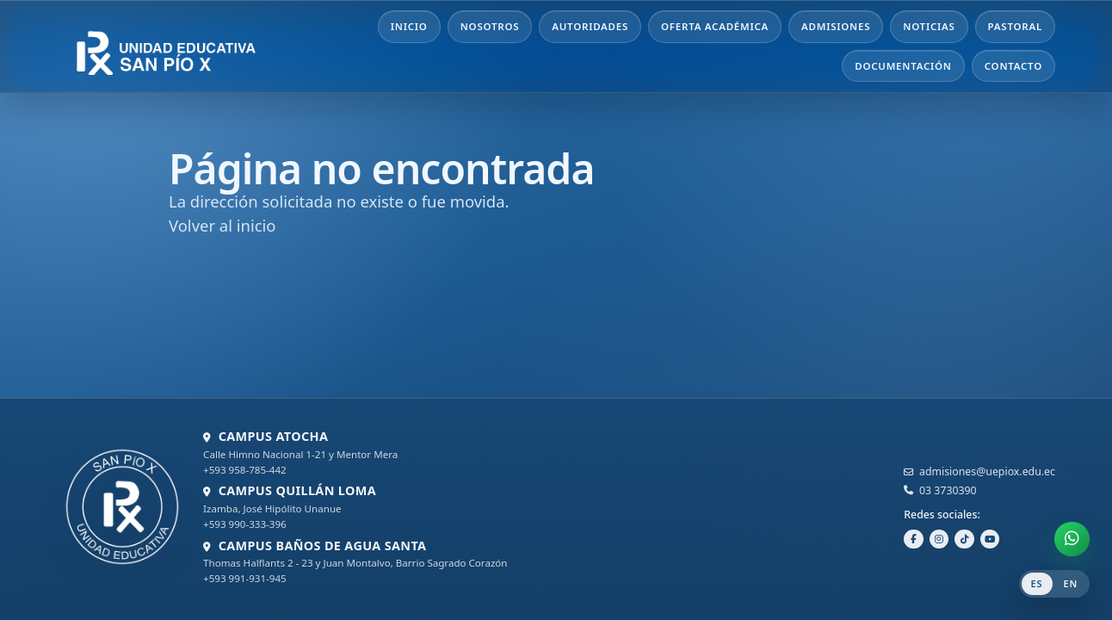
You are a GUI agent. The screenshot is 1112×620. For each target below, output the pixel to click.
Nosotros (490, 26)
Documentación (903, 65)
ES (1037, 583)
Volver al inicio (222, 225)
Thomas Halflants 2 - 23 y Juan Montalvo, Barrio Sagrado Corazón (355, 562)
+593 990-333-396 (245, 524)
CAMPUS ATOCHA (274, 436)
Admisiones (835, 26)
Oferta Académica (715, 26)
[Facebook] (914, 539)
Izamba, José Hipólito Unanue (272, 508)
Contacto (1013, 65)
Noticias (928, 26)
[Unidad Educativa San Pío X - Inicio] (187, 46)
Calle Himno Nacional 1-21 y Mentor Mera (300, 454)
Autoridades (590, 26)
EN (1071, 583)
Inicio (409, 26)
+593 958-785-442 (245, 469)
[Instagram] (939, 539)
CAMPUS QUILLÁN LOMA (297, 490)
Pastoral (1015, 26)
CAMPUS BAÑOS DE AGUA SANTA (323, 545)
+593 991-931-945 (245, 578)
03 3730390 (948, 491)
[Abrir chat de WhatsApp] (1072, 539)
